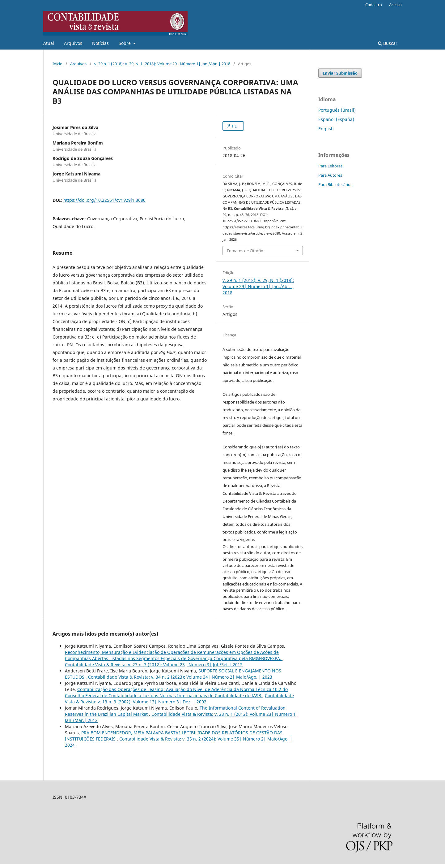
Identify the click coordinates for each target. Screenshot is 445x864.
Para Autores (330, 175)
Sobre (125, 43)
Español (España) (336, 119)
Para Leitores (330, 166)
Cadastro (373, 4)
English (326, 129)
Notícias (100, 43)
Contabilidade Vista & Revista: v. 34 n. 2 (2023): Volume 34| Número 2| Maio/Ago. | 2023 (180, 677)
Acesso (395, 4)
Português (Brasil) (337, 110)
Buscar (387, 43)
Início (57, 64)
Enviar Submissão (340, 73)
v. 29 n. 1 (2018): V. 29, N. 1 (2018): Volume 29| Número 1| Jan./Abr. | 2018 (162, 64)
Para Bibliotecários (335, 184)
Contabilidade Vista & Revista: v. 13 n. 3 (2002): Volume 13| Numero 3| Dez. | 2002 (179, 699)
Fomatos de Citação (245, 250)
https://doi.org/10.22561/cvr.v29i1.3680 (104, 200)
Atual (48, 43)
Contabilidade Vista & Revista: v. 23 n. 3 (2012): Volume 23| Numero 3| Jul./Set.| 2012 (154, 664)
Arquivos (73, 43)
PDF (235, 126)
